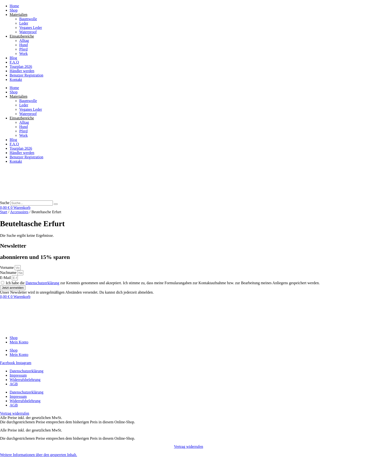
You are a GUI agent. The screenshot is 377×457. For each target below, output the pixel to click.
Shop (14, 10)
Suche (4, 203)
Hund (23, 45)
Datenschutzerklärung (42, 283)
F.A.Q (14, 62)
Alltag (24, 41)
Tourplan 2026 (21, 66)
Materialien (18, 15)
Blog (13, 58)
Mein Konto (19, 342)
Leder (23, 23)
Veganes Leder (30, 28)
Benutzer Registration (26, 75)
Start (3, 212)
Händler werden (22, 71)
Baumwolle (28, 19)
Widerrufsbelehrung (25, 380)
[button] (38, 455)
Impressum (18, 375)
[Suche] (56, 204)
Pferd (23, 49)
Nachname (8, 272)
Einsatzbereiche (22, 36)
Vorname (7, 267)
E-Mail (6, 278)
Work (23, 53)
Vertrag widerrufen (188, 446)
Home (14, 6)
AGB (14, 384)
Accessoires (19, 212)
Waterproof (28, 32)
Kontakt (16, 79)
